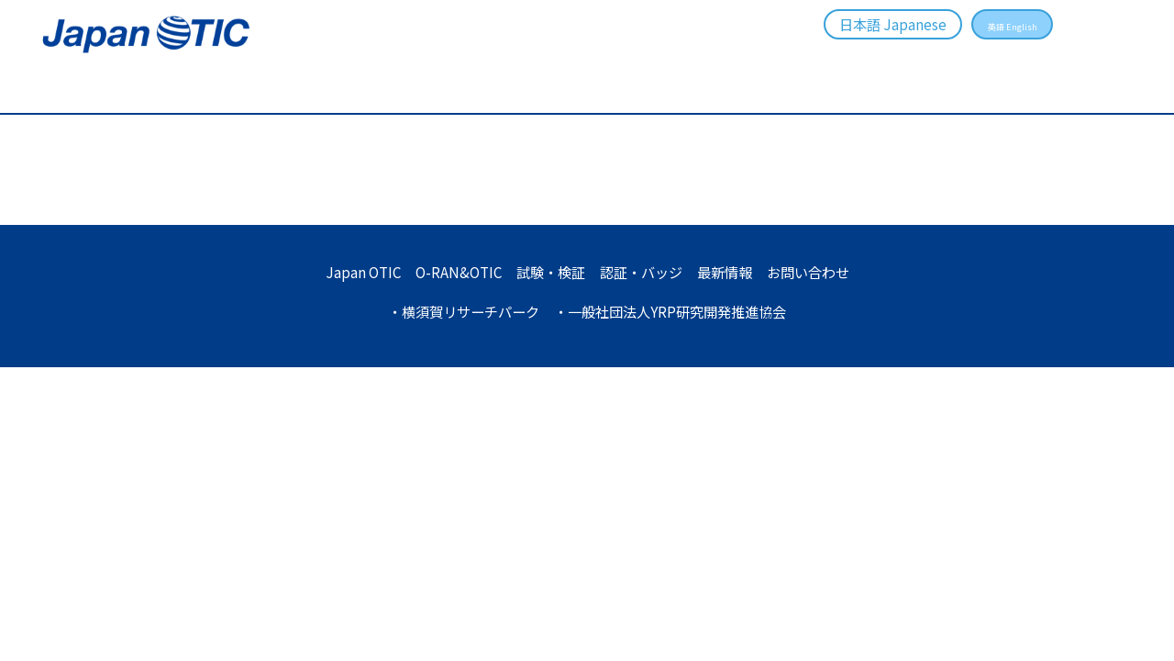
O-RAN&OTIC (525, 59)
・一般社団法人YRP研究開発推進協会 (675, 311)
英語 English (997, 24)
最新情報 (871, 59)
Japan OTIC (351, 271)
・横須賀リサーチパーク (456, 311)
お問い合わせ (999, 59)
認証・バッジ (762, 59)
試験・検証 (644, 59)
